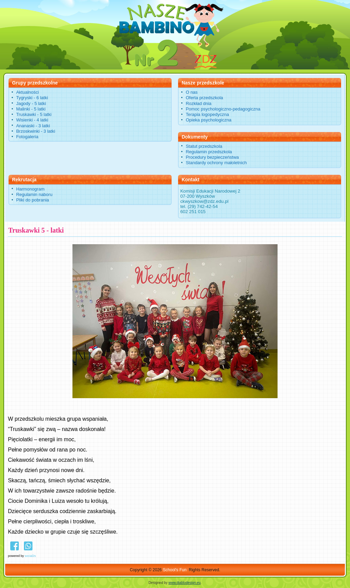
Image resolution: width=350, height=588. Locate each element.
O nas (192, 92)
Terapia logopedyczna (207, 114)
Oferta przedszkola (204, 97)
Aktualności (27, 92)
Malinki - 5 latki (30, 109)
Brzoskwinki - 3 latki (35, 131)
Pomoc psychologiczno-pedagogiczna (223, 109)
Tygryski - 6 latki (32, 97)
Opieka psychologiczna (208, 119)
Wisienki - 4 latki (32, 119)
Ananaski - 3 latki (33, 125)
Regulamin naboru (34, 194)
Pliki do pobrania (32, 199)
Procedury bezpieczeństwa (212, 157)
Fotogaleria (27, 136)
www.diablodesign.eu (185, 583)
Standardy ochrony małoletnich (216, 162)
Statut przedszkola (204, 146)
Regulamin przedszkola (209, 151)
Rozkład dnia (198, 103)
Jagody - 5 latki (31, 103)
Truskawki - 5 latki (34, 114)
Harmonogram (30, 189)
